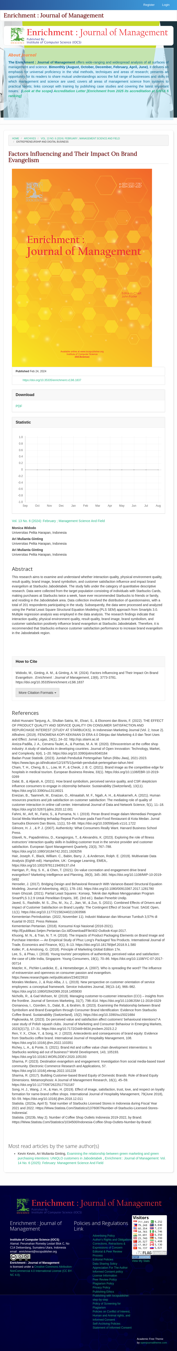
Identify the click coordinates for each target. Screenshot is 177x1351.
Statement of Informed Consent (112, 1327)
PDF (19, 406)
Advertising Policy (104, 1235)
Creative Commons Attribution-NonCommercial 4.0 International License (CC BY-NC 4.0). (41, 1270)
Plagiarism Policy (103, 1283)
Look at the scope (36, 91)
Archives (30, 138)
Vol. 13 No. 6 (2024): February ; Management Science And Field (80, 138)
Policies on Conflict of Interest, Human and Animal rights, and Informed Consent (111, 1315)
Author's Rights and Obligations (112, 1239)
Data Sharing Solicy (105, 1263)
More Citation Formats (37, 693)
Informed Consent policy (108, 1271)
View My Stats (141, 1261)
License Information (105, 1275)
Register (149, 5)
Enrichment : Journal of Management (54, 15)
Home (15, 138)
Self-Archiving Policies (106, 1323)
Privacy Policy (101, 1287)
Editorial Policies (103, 1259)
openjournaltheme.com (153, 1342)
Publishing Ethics (103, 1291)
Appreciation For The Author (110, 1267)
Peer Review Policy (105, 1279)
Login (166, 5)
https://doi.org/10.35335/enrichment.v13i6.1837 (52, 380)
